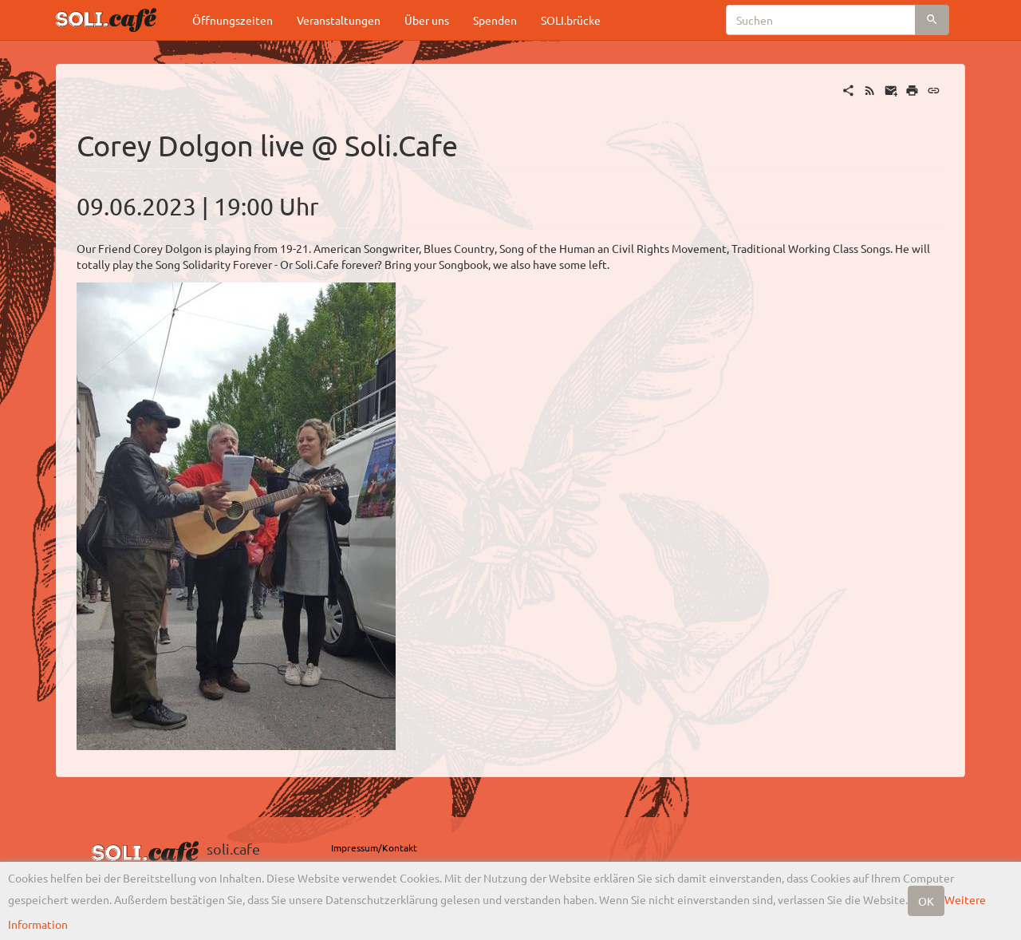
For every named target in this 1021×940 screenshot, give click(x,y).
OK (926, 901)
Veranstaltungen (338, 20)
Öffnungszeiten (232, 20)
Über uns (426, 20)
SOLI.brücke (571, 20)
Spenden (495, 20)
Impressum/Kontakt (374, 847)
